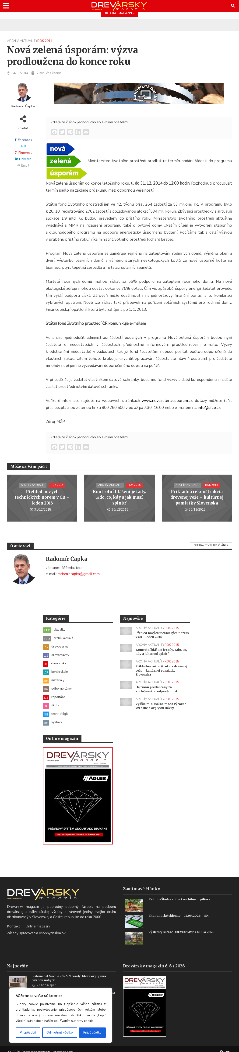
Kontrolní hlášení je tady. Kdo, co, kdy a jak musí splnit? (119, 497)
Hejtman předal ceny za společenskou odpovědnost (159, 692)
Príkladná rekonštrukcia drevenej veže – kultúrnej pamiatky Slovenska (196, 497)
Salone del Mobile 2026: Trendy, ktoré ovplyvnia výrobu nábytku (72, 973)
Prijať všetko (92, 1032)
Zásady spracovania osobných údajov (36, 927)
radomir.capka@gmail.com (79, 573)
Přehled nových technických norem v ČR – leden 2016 (42, 497)
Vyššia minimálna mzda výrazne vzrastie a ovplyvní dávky (159, 712)
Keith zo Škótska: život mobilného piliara (182, 893)
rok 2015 (57, 488)
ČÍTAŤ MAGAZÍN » (119, 13)
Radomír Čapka (23, 106)
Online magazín (38, 920)
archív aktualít (21, 41)
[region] (60, 1015)
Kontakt (13, 920)
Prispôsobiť (28, 1032)
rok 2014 (44, 41)
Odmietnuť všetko (59, 1032)
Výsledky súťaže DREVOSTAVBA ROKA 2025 (184, 926)
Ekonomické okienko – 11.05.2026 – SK (181, 910)
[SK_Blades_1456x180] (139, 96)
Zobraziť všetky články (210, 545)
